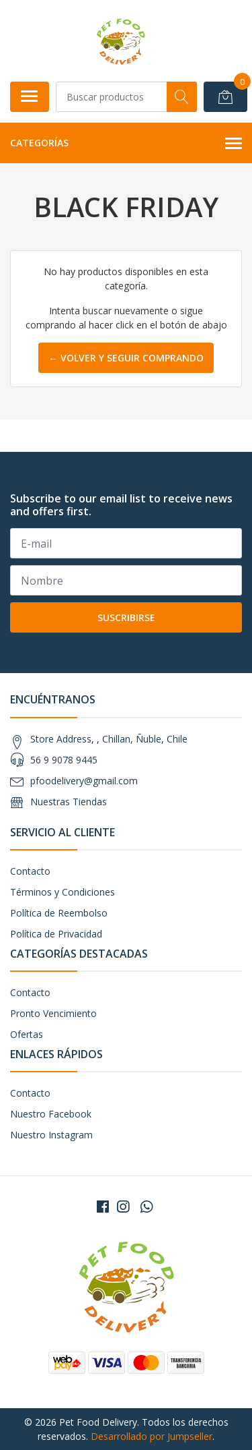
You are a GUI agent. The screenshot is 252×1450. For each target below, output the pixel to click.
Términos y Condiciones (62, 892)
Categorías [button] (126, 143)
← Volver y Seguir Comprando (126, 357)
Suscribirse (126, 617)
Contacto (30, 871)
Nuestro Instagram (51, 1134)
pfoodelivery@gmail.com (84, 780)
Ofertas (26, 1034)
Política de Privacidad (56, 933)
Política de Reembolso (59, 912)
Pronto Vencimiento (53, 1013)
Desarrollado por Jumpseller (151, 1436)
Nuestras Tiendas (68, 801)
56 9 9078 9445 (63, 759)
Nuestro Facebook (50, 1113)
